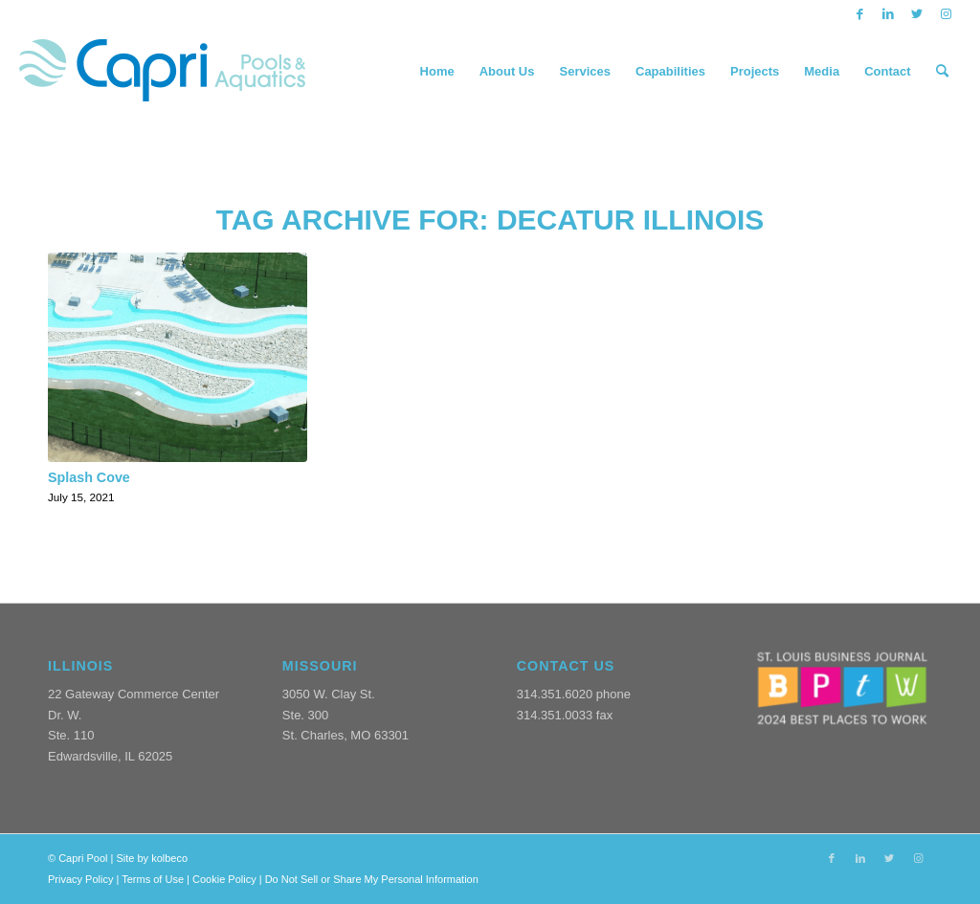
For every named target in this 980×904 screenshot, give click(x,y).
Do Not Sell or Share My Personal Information (372, 879)
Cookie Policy (224, 879)
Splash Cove (89, 477)
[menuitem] (437, 72)
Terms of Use (153, 879)
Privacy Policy (80, 879)
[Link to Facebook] (860, 14)
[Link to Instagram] (946, 14)
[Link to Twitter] (917, 14)
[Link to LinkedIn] (888, 14)
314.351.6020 (555, 694)
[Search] (942, 72)
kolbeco (169, 858)
